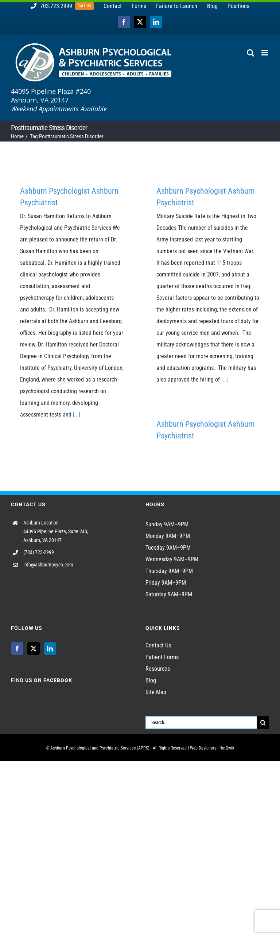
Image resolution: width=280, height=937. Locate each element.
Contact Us (158, 645)
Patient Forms (162, 657)
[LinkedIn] (50, 648)
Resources (157, 668)
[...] (76, 414)
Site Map (155, 692)
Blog (150, 680)
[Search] (263, 722)
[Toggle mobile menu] (265, 53)
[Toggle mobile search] (250, 53)
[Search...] (201, 722)
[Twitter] (33, 648)
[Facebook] (17, 648)
